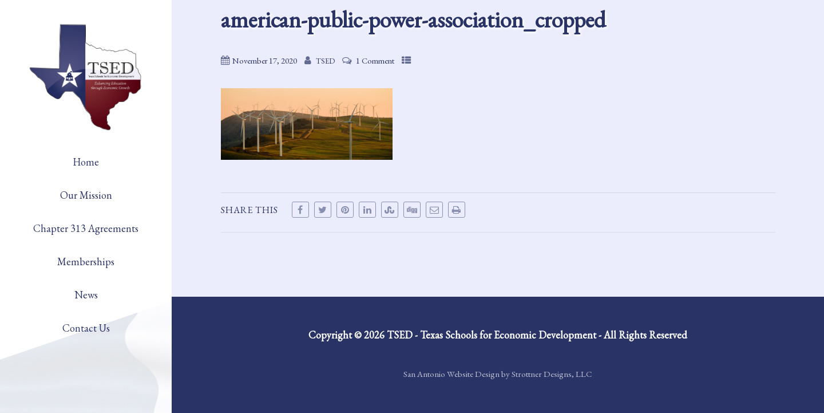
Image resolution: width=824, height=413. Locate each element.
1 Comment (375, 60)
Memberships (85, 261)
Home (86, 161)
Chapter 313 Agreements (85, 228)
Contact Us (86, 328)
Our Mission (86, 195)
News (86, 294)
